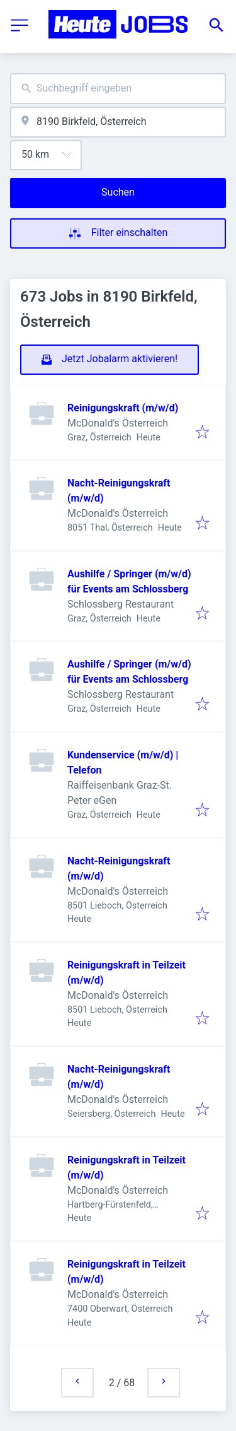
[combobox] (118, 88)
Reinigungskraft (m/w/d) (122, 408)
